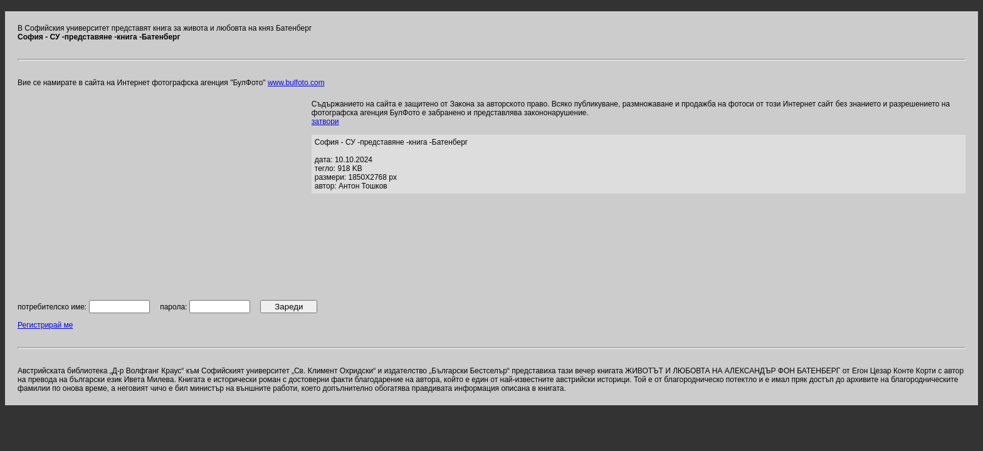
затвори (325, 121)
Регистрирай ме (45, 325)
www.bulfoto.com (296, 82)
